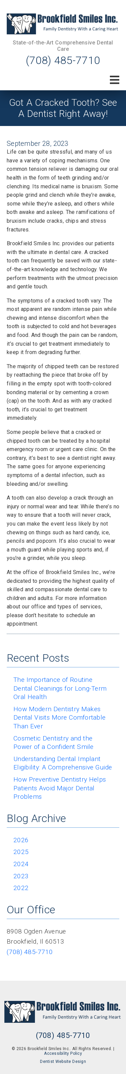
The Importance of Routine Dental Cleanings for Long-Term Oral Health (60, 688)
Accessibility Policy (63, 1053)
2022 (21, 888)
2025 (21, 852)
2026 (21, 840)
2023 (21, 876)
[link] (63, 23)
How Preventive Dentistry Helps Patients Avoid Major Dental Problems (59, 788)
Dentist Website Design (63, 1061)
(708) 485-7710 (63, 60)
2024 (21, 864)
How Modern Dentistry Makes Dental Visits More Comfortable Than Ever (59, 717)
